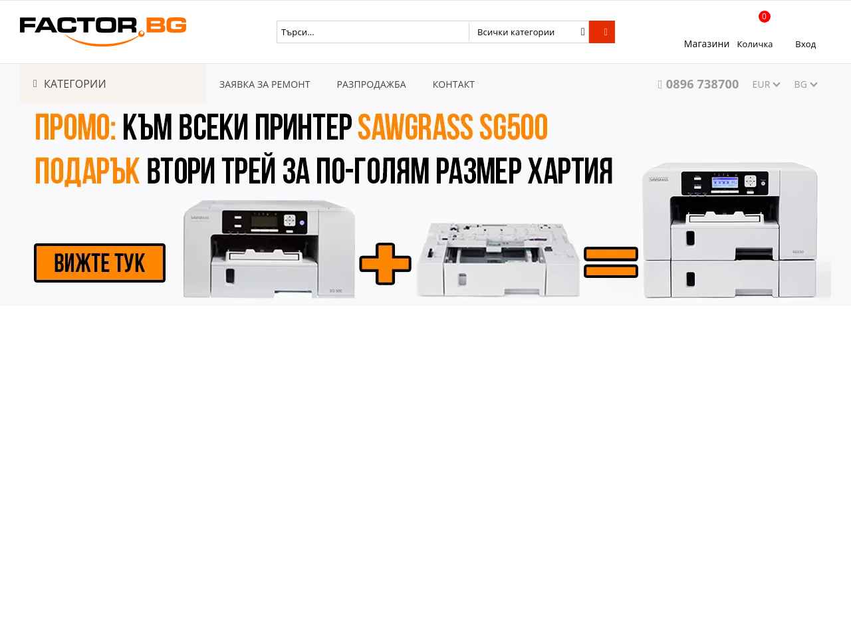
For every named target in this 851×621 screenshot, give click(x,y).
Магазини (707, 43)
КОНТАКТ (454, 84)
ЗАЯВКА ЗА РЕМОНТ (264, 84)
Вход (805, 44)
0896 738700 (702, 84)
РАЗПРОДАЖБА (371, 84)
